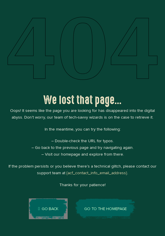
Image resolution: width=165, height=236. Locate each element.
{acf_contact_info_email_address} (96, 172)
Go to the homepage (105, 208)
